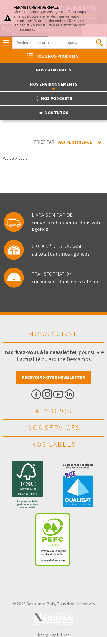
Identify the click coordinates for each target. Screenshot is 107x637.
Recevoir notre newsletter (53, 377)
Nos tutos (53, 112)
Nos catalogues (53, 70)
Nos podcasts (53, 98)
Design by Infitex (54, 634)
